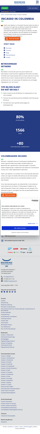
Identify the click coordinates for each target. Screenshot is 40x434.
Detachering (4, 302)
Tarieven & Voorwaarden (8, 416)
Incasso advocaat (6, 312)
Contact (8, 57)
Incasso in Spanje (6, 382)
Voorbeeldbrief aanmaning (8, 407)
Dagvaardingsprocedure (8, 341)
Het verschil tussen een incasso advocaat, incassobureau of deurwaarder (18, 309)
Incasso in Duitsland (7, 360)
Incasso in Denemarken (8, 358)
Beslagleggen (5, 339)
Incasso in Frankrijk (6, 364)
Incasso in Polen (5, 376)
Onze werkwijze (10, 55)
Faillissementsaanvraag (8, 337)
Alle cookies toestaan (20, 228)
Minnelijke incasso (6, 325)
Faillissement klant (6, 345)
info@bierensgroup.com (10, 281)
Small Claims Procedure (8, 390)
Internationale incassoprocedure (10, 388)
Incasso (3, 301)
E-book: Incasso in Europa (8, 403)
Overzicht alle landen (7, 386)
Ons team (8, 48)
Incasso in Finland (6, 362)
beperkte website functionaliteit (20, 232)
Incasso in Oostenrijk (7, 374)
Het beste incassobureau (8, 307)
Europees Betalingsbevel (8, 392)
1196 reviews (12, 11)
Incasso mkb (4, 320)
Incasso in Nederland (7, 335)
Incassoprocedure (6, 318)
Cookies (16, 426)
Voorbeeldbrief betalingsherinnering (11, 409)
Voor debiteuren (5, 327)
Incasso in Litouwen (6, 372)
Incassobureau (5, 314)
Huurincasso (4, 322)
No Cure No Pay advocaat (8, 329)
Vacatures (4, 422)
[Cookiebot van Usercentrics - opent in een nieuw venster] (31, 201)
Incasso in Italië (5, 370)
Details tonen (31, 223)
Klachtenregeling (28, 426)
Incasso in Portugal (6, 378)
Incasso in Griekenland (7, 366)
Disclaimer (10, 426)
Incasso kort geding (6, 343)
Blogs (7, 53)
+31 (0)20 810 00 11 (8, 277)
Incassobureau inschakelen (9, 316)
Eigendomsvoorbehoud (7, 347)
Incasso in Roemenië (7, 380)
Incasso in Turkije (6, 384)
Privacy (21, 426)
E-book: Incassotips (6, 401)
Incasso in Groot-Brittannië (9, 368)
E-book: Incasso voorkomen (9, 405)
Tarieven (8, 50)
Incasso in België (6, 356)
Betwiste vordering (6, 305)
